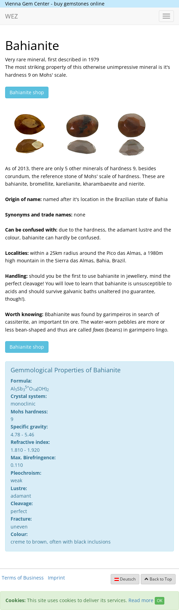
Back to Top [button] (158, 579)
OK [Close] (159, 600)
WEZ (11, 16)
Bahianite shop (27, 92)
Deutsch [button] (125, 579)
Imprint (56, 577)
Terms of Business (23, 577)
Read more (140, 600)
